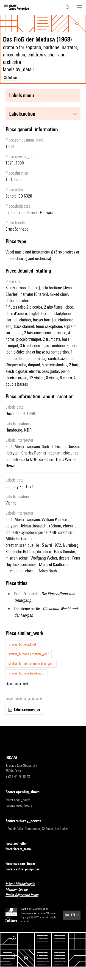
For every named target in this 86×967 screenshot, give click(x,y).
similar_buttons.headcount (26, 673)
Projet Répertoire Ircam (25, 895)
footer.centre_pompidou (25, 869)
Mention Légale (19, 889)
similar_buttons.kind (22, 644)
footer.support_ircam (23, 863)
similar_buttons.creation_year (28, 654)
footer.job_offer (19, 843)
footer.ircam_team (21, 849)
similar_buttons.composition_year (31, 663)
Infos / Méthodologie (23, 884)
